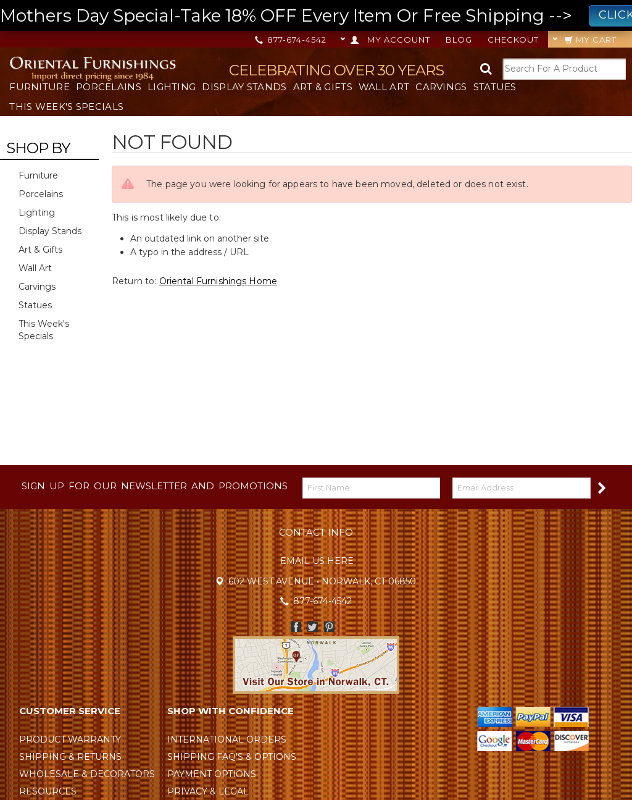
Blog (459, 39)
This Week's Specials (66, 106)
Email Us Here (317, 560)
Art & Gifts (322, 87)
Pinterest (329, 626)
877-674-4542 (291, 39)
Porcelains (108, 87)
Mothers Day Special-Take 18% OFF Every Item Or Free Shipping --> (316, 16)
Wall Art (384, 87)
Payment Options (211, 774)
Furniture (39, 87)
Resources (48, 791)
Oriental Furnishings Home (218, 281)
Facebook (296, 626)
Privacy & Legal (208, 791)
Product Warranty (70, 739)
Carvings (441, 87)
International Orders (226, 739)
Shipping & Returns (70, 756)
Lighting (172, 87)
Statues (495, 87)
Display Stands (244, 87)
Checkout (513, 39)
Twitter (312, 626)
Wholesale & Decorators (87, 774)
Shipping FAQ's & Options (231, 756)
